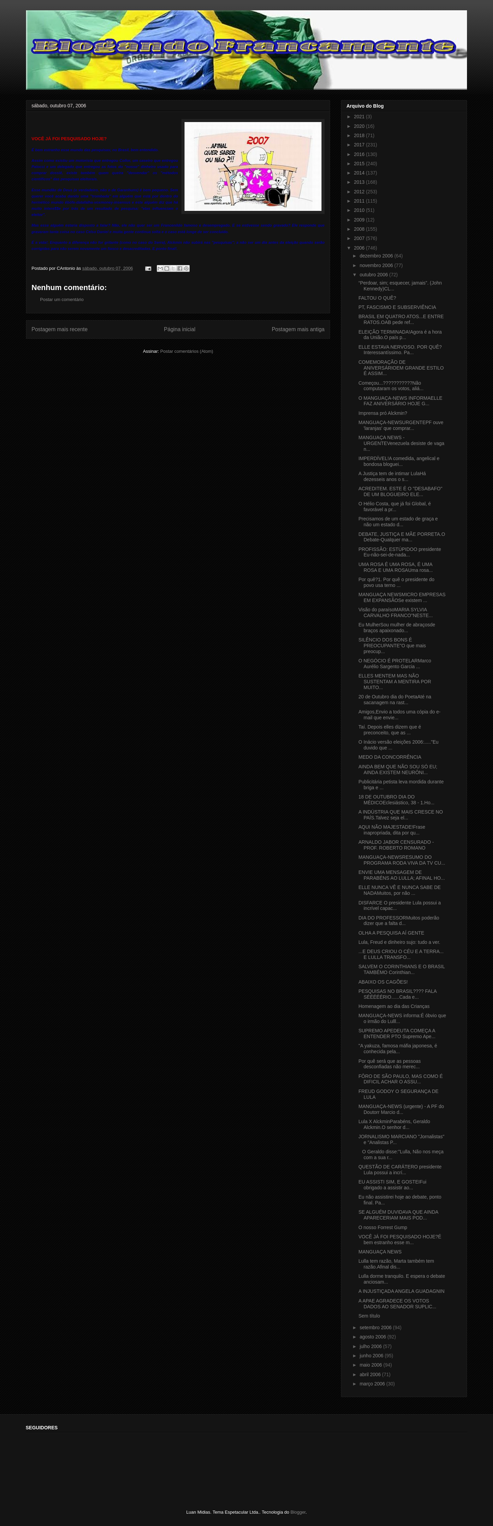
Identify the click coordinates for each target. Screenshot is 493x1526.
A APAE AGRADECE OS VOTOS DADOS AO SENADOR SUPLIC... (397, 1303)
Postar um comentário (62, 299)
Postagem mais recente (59, 329)
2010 (360, 210)
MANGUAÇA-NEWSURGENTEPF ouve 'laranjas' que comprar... (400, 425)
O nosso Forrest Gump (382, 1227)
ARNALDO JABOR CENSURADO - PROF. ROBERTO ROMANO (396, 845)
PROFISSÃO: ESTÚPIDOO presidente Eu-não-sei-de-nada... (399, 552)
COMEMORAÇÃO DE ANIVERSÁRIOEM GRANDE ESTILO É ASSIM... (401, 367)
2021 (360, 116)
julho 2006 (371, 1346)
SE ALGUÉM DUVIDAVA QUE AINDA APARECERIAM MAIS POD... (398, 1215)
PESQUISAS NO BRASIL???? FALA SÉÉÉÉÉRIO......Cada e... (397, 994)
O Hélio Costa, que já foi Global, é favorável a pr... (394, 506)
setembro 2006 (376, 1327)
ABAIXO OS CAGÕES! (383, 982)
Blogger (297, 1512)
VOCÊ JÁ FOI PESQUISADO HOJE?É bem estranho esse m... (399, 1239)
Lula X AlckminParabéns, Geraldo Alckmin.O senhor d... (394, 1124)
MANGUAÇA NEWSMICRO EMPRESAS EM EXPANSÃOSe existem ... (401, 597)
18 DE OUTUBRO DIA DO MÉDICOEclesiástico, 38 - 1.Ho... (396, 799)
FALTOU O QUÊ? (377, 298)
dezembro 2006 (376, 256)
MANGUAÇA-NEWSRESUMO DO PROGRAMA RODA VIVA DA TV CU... (401, 860)
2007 (360, 238)
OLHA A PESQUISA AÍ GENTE (391, 933)
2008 (360, 229)
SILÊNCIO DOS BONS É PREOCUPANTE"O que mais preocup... (392, 645)
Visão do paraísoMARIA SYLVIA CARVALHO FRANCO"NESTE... (395, 612)
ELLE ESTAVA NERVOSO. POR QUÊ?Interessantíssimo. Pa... (400, 350)
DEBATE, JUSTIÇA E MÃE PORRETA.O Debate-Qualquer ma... (401, 537)
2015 (360, 163)
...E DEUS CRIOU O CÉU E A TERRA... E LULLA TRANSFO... (401, 954)
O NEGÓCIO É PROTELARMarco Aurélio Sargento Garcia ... (394, 663)
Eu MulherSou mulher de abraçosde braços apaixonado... (396, 627)
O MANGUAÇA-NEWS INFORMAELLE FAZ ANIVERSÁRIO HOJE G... (400, 401)
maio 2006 (371, 1365)
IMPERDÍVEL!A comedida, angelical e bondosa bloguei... (399, 461)
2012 (360, 191)
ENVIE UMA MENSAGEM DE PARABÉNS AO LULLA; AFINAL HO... (401, 875)
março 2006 (372, 1383)
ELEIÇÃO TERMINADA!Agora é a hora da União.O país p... (400, 334)
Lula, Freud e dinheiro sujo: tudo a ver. (399, 942)
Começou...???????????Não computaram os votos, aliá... (391, 386)
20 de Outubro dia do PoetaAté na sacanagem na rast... (394, 699)
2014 (360, 173)
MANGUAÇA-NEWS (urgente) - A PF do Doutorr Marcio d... (401, 1109)
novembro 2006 (376, 265)
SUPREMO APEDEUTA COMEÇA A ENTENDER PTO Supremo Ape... (396, 1033)
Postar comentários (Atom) (186, 351)
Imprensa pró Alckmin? (382, 413)
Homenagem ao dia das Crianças (394, 1006)
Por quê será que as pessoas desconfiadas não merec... (389, 1064)
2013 (360, 182)
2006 (360, 248)
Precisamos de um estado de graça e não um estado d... (398, 521)
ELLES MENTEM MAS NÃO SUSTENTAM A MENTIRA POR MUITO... (394, 681)
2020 (360, 126)
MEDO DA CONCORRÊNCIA (389, 757)
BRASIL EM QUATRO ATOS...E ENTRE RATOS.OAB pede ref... (401, 319)
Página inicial (179, 329)
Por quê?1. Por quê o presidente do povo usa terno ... (396, 582)
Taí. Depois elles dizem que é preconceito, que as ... (389, 729)
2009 (360, 220)
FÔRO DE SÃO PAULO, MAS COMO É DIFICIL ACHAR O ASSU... (400, 1079)
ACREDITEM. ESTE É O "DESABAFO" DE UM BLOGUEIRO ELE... (400, 491)
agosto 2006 (373, 1336)
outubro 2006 (374, 274)
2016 (360, 154)
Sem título (369, 1316)
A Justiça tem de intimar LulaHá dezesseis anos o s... (392, 476)
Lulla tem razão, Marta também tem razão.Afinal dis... (396, 1264)
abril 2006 (370, 1374)
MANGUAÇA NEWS (380, 1251)
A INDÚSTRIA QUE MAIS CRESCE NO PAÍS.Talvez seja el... (400, 814)
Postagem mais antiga (298, 329)
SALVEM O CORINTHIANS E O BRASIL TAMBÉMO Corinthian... (401, 969)
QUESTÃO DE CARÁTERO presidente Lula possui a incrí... (400, 1169)
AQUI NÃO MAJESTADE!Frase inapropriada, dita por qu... (391, 830)
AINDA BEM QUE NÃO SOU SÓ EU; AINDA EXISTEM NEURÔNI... (397, 769)
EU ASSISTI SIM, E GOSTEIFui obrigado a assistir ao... (392, 1184)
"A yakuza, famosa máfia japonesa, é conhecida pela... (397, 1048)
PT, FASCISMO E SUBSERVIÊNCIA (397, 307)
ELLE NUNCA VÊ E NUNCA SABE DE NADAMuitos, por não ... (399, 890)
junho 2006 (371, 1355)
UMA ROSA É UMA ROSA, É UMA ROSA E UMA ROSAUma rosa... (395, 567)
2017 (360, 144)
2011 (360, 201)
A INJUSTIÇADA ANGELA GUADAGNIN (401, 1291)
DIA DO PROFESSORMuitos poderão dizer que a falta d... (398, 920)
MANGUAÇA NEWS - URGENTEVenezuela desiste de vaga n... (401, 443)
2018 (360, 135)
